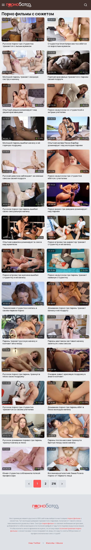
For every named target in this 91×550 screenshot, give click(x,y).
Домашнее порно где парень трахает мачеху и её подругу (67, 309)
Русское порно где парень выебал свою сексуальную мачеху (20, 210)
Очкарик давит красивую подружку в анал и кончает (67, 375)
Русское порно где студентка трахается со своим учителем (18, 408)
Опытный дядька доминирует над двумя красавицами (20, 111)
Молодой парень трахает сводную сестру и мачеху (20, 78)
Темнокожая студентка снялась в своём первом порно (20, 309)
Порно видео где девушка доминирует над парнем (67, 210)
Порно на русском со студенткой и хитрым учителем (66, 111)
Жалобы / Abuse (54, 543)
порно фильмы (73, 518)
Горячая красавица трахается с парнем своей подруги (68, 78)
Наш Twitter (34, 543)
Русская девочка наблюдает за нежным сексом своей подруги (23, 177)
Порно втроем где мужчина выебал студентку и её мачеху (20, 276)
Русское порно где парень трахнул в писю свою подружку (21, 375)
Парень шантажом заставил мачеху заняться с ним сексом (66, 342)
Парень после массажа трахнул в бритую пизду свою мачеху (65, 441)
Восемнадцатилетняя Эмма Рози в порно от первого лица (65, 474)
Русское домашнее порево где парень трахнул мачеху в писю (22, 441)
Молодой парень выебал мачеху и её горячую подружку (21, 144)
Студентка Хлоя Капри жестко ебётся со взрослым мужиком (67, 45)
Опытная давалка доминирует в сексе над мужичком (22, 243)
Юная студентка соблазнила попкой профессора (21, 474)
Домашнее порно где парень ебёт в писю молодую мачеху (66, 408)
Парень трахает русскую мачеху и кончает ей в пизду (20, 342)
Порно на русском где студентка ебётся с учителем (65, 177)
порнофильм (48, 523)
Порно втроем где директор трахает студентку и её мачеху (67, 243)
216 (54, 483)
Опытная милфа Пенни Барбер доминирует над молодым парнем (65, 144)
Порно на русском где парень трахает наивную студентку (67, 276)
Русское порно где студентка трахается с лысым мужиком (18, 45)
